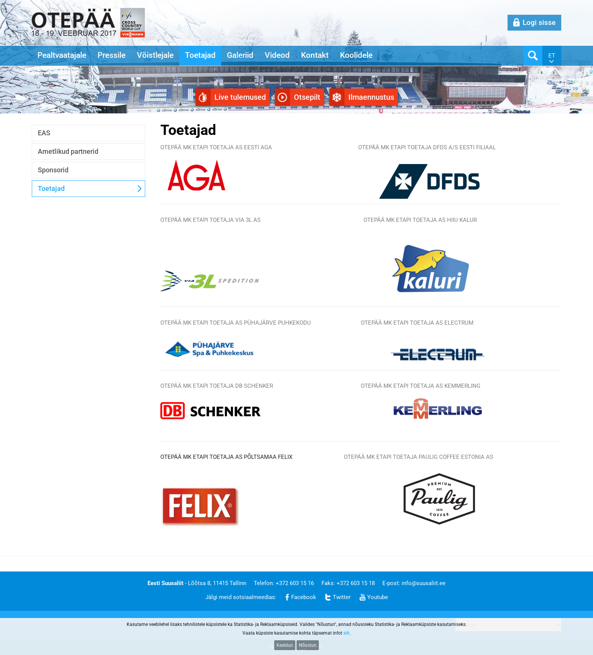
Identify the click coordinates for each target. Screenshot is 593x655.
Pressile (112, 55)
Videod (277, 55)
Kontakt (315, 55)
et (551, 55)
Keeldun (284, 645)
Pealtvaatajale (61, 55)
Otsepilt (307, 97)
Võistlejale (155, 55)
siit (346, 633)
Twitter (342, 597)
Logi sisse (539, 22)
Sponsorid (53, 170)
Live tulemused (240, 97)
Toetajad (200, 55)
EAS (44, 133)
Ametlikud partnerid (68, 151)
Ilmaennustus (371, 97)
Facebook (303, 597)
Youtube (377, 597)
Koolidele (356, 55)
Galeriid (240, 55)
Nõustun (308, 645)
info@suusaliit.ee (424, 583)
